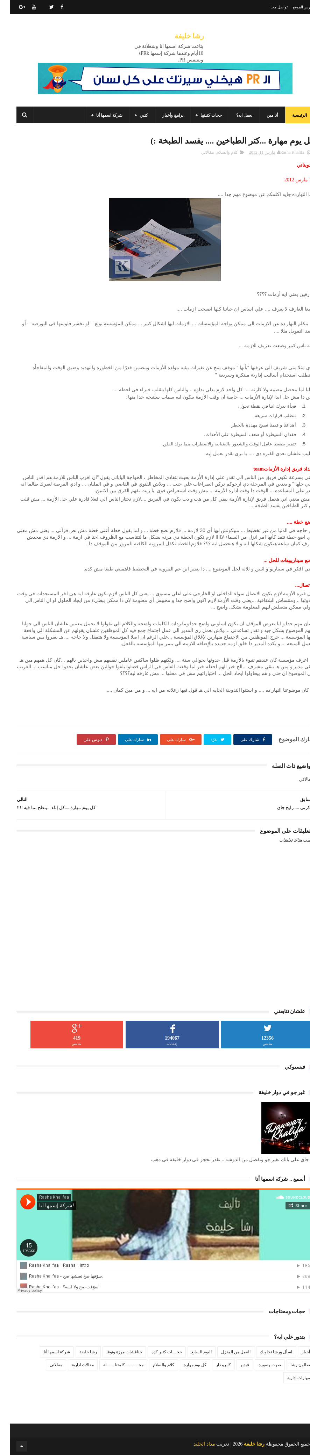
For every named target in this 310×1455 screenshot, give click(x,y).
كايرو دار (213, 1364)
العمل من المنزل (225, 1351)
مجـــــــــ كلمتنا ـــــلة (113, 1364)
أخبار (295, 1351)
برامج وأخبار (162, 115)
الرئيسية (289, 115)
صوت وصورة (259, 1364)
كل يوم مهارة (185, 1364)
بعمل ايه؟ (234, 115)
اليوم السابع (191, 1351)
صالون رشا (290, 1364)
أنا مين (262, 115)
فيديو (234, 1364)
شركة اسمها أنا (99, 115)
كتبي (133, 115)
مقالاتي (197, 152)
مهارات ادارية (288, 1377)
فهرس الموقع (293, 7)
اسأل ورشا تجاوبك (266, 1351)
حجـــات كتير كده (156, 1351)
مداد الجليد (194, 1444)
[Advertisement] (155, 976)
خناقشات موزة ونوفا (114, 1351)
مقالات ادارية (73, 1364)
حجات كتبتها (201, 115)
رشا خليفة (179, 36)
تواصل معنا (268, 7)
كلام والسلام (217, 152)
